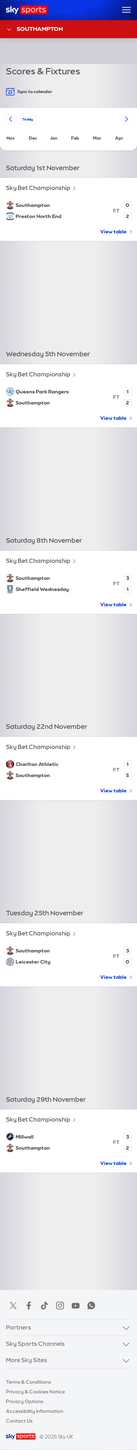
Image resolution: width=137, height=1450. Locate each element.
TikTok (44, 1305)
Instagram (60, 1305)
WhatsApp (91, 1305)
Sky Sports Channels (35, 1344)
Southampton (34, 29)
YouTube (76, 1305)
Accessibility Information (34, 1411)
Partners (18, 1327)
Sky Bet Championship (38, 188)
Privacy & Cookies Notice (35, 1391)
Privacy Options (24, 1401)
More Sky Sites (26, 1360)
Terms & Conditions (28, 1382)
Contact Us (19, 1420)
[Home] (27, 10)
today (27, 119)
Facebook (29, 1305)
